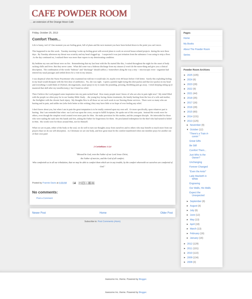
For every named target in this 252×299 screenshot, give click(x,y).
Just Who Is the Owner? (197, 156)
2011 (190, 248)
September (196, 201)
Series (187, 54)
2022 (190, 88)
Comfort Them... (197, 150)
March (193, 228)
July (192, 210)
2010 (190, 253)
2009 (190, 257)
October (194, 129)
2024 (190, 79)
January (194, 238)
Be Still (193, 145)
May (192, 219)
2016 (190, 107)
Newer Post (39, 212)
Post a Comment (44, 198)
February (195, 233)
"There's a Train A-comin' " (199, 135)
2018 (190, 97)
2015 (190, 111)
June (193, 214)
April (192, 224)
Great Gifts (195, 141)
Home (103, 212)
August (194, 205)
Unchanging (195, 162)
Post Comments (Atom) (109, 221)
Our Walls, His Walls (200, 188)
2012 (190, 243)
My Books (189, 43)
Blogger (142, 279)
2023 (190, 84)
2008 (190, 262)
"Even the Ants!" (197, 171)
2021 (190, 93)
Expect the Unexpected (196, 194)
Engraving (194, 183)
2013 (190, 121)
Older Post (166, 212)
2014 (190, 116)
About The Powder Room (197, 49)
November (195, 125)
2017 (190, 102)
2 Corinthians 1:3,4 (102, 146)
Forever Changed (198, 166)
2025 (190, 75)
